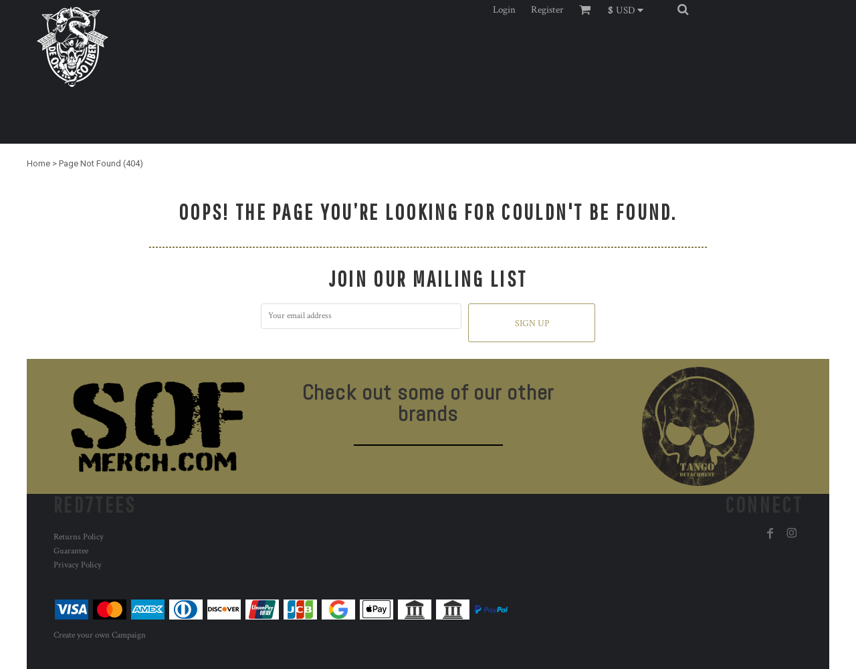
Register (547, 9)
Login (504, 9)
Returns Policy (79, 537)
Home (38, 163)
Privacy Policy (78, 565)
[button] (629, 9)
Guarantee (71, 551)
